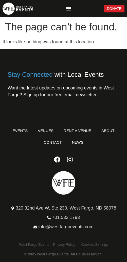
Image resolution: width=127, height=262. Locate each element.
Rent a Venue (77, 130)
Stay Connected (30, 74)
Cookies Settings (94, 244)
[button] (68, 9)
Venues (45, 130)
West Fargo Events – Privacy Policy (47, 244)
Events (20, 130)
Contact (53, 142)
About (108, 130)
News (77, 142)
